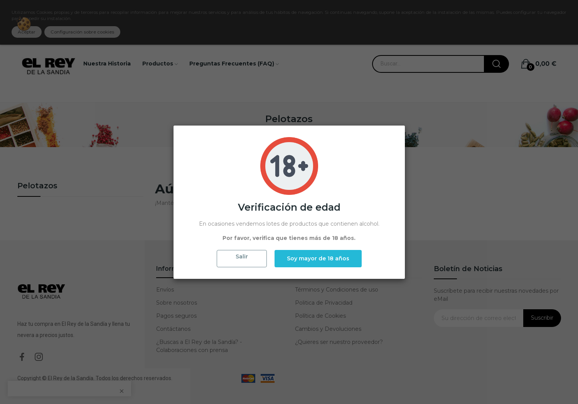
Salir (242, 256)
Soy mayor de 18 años (318, 258)
